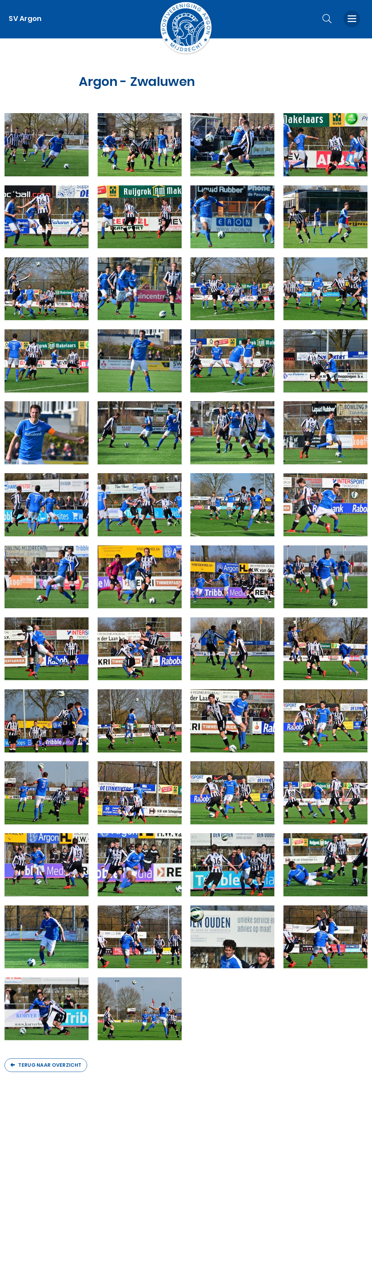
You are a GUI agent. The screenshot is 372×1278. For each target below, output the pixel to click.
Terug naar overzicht (49, 1065)
